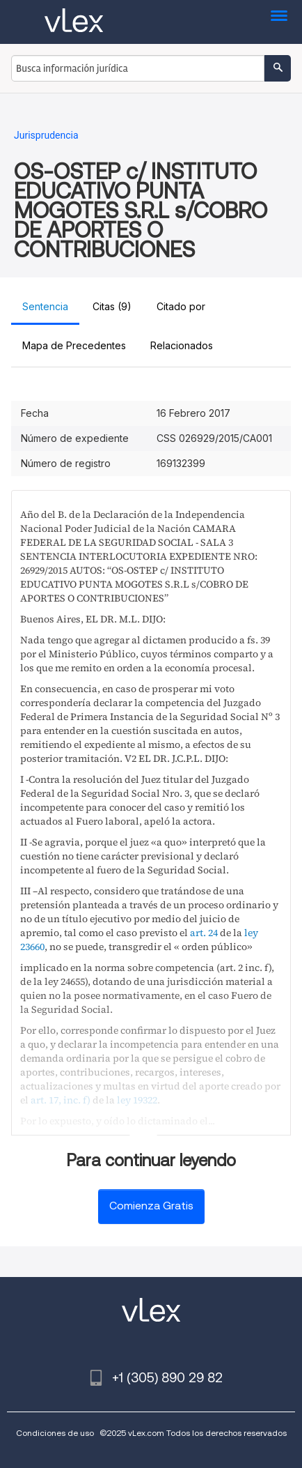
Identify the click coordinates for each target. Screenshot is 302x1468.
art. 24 (204, 933)
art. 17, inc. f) (60, 1100)
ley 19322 (137, 1100)
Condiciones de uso (55, 1432)
